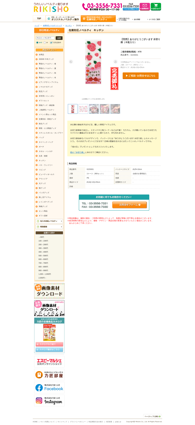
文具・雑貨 (43, 156)
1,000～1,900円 (45, 274)
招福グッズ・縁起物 (46, 105)
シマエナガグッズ (46, 87)
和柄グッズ (43, 206)
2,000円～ (42, 278)
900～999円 (43, 271)
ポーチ (41, 147)
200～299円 (43, 245)
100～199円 (43, 241)
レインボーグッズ (46, 202)
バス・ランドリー (46, 165)
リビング (42, 170)
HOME (35, 422)
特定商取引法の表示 (96, 422)
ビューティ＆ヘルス (46, 174)
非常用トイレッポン (46, 96)
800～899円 (43, 267)
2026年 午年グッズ (46, 59)
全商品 (41, 55)
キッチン (68, 25)
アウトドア (43, 179)
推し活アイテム (45, 197)
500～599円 (43, 256)
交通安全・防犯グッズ (47, 119)
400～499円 (43, 252)
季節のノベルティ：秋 (47, 73)
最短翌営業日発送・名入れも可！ (101, 18)
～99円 (41, 237)
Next (115, 61)
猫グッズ (42, 188)
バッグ (41, 137)
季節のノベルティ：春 (47, 64)
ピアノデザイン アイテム (48, 82)
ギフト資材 (43, 216)
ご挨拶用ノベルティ (46, 110)
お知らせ (118, 422)
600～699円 (43, 259)
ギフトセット (44, 101)
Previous (70, 61)
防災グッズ (43, 91)
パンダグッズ (44, 193)
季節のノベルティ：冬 (47, 78)
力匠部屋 (109, 422)
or (47, 42)
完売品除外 (57, 42)
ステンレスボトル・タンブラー (51, 133)
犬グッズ (42, 183)
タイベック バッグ (46, 142)
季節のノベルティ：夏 (47, 68)
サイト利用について (47, 422)
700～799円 (43, 263)
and (40, 42)
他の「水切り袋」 (77, 152)
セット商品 (43, 211)
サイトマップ (62, 422)
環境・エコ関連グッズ (47, 128)
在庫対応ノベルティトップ (52, 25)
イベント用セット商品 (47, 114)
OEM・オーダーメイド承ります (66, 18)
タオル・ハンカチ (46, 151)
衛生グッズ (43, 124)
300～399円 (43, 248)
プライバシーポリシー (78, 422)
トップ (37, 25)
